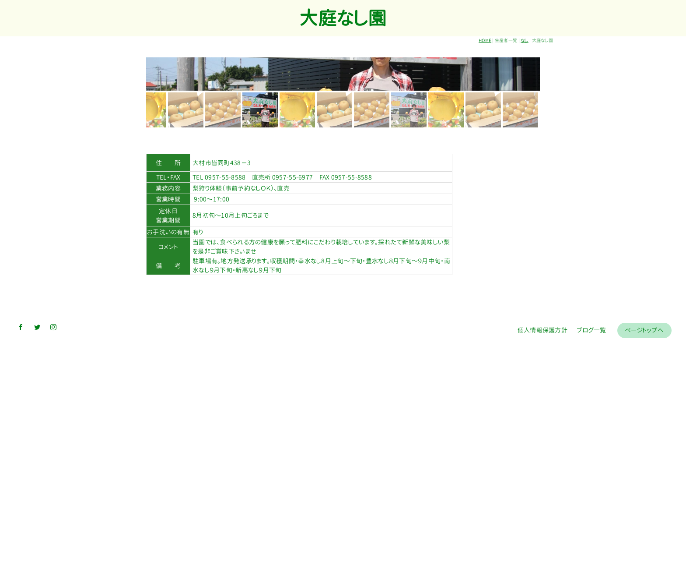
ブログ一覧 (591, 556)
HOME (485, 40)
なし (524, 40)
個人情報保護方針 (542, 556)
